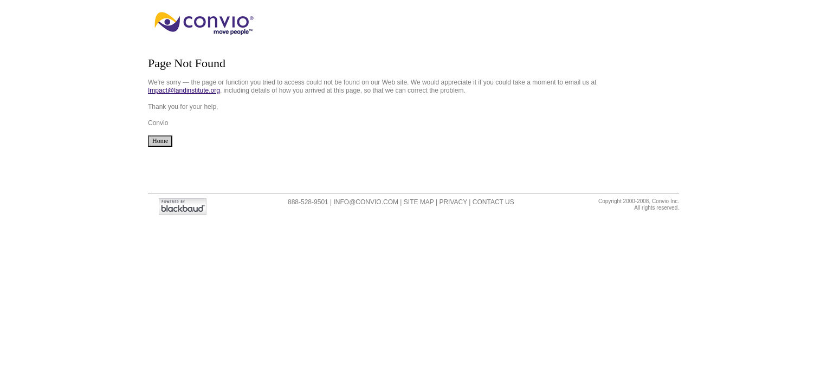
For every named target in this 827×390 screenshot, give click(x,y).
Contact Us (493, 202)
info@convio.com (366, 202)
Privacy (453, 202)
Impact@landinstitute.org (184, 90)
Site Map (419, 202)
